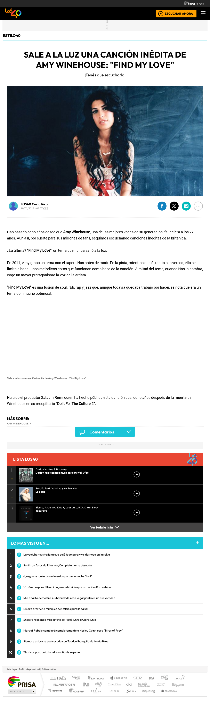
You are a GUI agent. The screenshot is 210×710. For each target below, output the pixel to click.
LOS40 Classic (152, 684)
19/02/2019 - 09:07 (34, 208)
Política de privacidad (29, 669)
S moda (129, 695)
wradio (98, 684)
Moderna (76, 695)
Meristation (167, 695)
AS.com (150, 678)
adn (164, 678)
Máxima (140, 684)
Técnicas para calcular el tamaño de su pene (51, 652)
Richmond (55, 695)
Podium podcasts (55, 689)
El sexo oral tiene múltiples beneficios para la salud (55, 609)
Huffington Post (63, 684)
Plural (95, 695)
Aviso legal (12, 669)
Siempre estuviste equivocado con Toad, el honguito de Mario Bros (65, 641)
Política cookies (49, 669)
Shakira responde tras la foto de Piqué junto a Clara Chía (59, 620)
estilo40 (12, 35)
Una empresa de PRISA (22, 681)
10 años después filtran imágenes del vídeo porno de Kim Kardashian (67, 587)
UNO (86, 684)
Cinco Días (114, 684)
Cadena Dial (165, 684)
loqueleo (147, 695)
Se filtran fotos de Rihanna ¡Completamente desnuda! (57, 565)
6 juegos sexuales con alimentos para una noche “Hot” (57, 576)
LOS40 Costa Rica (34, 204)
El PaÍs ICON (113, 695)
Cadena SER (137, 678)
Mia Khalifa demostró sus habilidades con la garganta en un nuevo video (69, 598)
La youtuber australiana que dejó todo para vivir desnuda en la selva (66, 554)
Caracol (179, 678)
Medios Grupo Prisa (21, 691)
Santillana (97, 678)
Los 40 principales (78, 678)
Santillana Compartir (118, 678)
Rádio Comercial (185, 695)
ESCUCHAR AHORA (179, 13)
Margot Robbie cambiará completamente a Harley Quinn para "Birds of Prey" (73, 630)
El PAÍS (58, 678)
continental (129, 684)
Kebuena (179, 684)
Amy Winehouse (18, 423)
